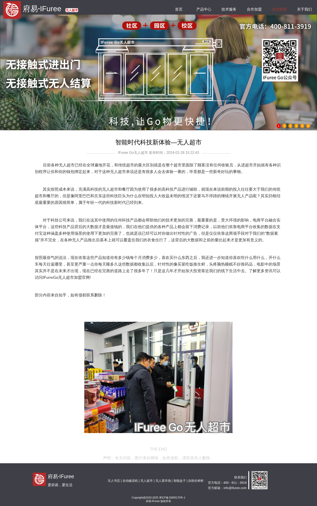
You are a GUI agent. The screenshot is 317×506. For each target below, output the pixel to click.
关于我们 (304, 9)
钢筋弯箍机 (63, 493)
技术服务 (229, 9)
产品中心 (203, 9)
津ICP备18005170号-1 (172, 497)
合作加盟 (254, 9)
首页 (178, 9)
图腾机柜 (46, 493)
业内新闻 (279, 9)
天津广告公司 (27, 493)
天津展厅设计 (83, 493)
